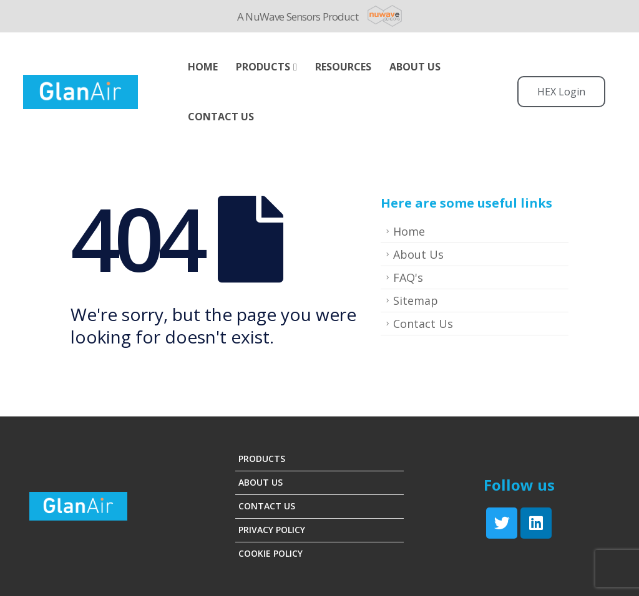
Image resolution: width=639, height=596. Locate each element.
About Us (418, 254)
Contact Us (221, 116)
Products (263, 67)
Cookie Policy (270, 553)
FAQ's (408, 277)
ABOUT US (415, 67)
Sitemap (415, 300)
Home (203, 67)
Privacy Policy (271, 530)
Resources (343, 67)
